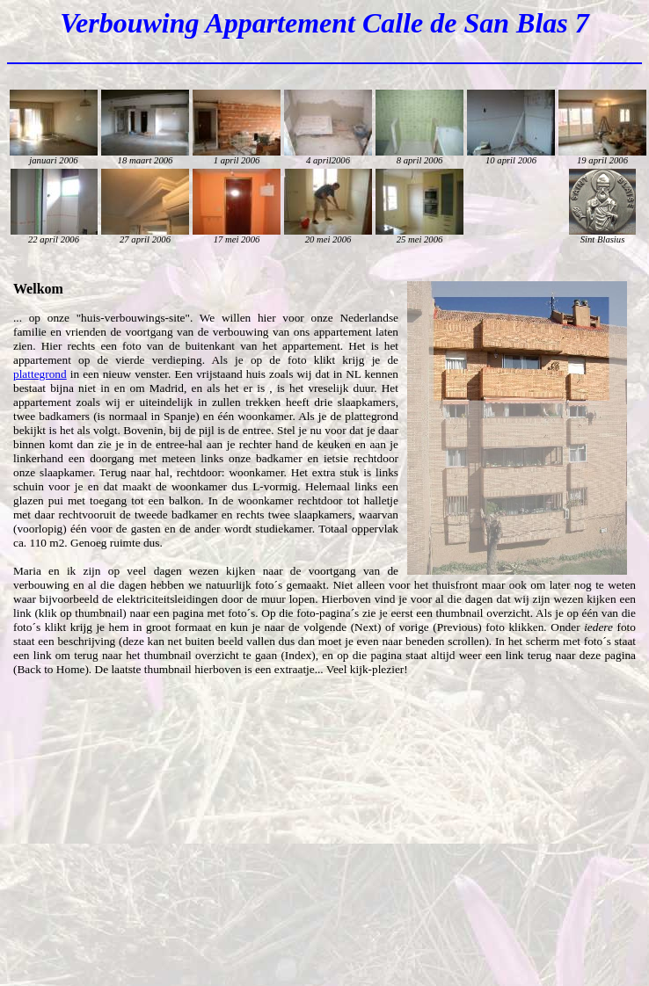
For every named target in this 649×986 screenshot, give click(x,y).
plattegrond (40, 374)
